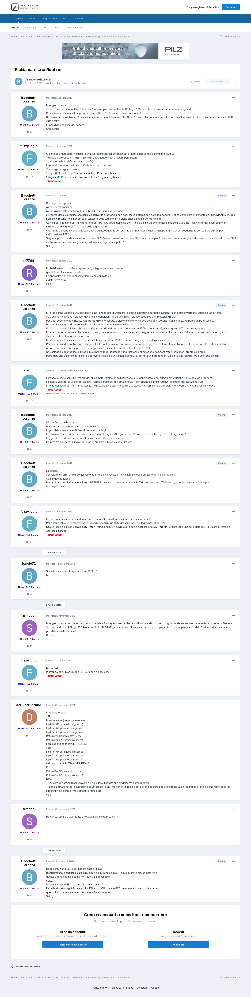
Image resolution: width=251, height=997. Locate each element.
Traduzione (99, 987)
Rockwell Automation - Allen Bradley (66, 83)
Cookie (155, 987)
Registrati (231, 7)
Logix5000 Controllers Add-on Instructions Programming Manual (84, 177)
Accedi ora (178, 944)
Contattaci (142, 987)
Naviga (18, 20)
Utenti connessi (74, 27)
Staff (57, 27)
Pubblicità (79, 18)
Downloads (32, 27)
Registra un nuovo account (72, 944)
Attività (32, 18)
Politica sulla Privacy (121, 987)
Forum (15, 27)
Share (195, 81)
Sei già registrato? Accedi (203, 7)
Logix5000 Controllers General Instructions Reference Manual (83, 173)
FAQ (46, 27)
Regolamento (50, 18)
